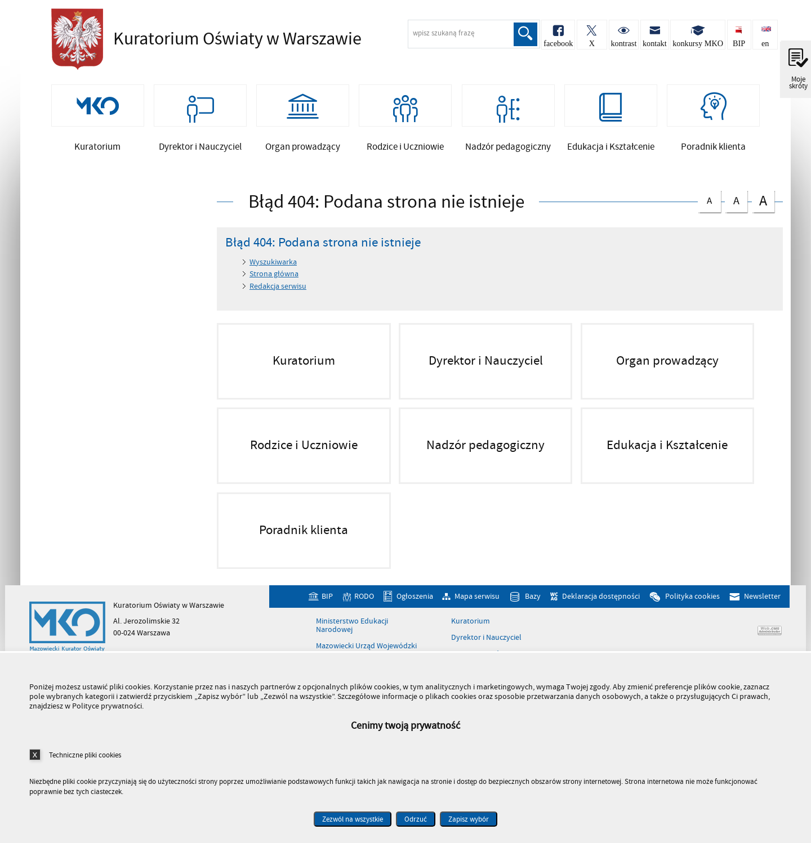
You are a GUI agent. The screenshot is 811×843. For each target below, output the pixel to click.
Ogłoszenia (414, 610)
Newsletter (762, 610)
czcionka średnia (736, 213)
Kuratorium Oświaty (203, 39)
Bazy (533, 610)
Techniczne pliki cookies (85, 755)
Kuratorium (470, 635)
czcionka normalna (709, 212)
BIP (327, 610)
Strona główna (273, 288)
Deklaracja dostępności (601, 610)
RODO (364, 610)
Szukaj (522, 34)
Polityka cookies (692, 610)
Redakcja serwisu (277, 300)
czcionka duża (763, 214)
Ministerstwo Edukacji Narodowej (352, 639)
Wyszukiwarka (273, 276)
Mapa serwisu (477, 610)
